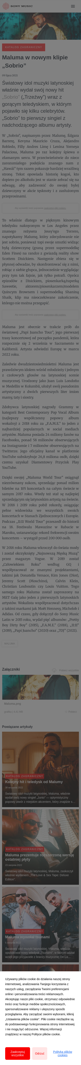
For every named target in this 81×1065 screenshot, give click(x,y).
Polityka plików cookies (62, 1053)
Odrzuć (39, 1053)
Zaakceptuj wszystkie (18, 1053)
